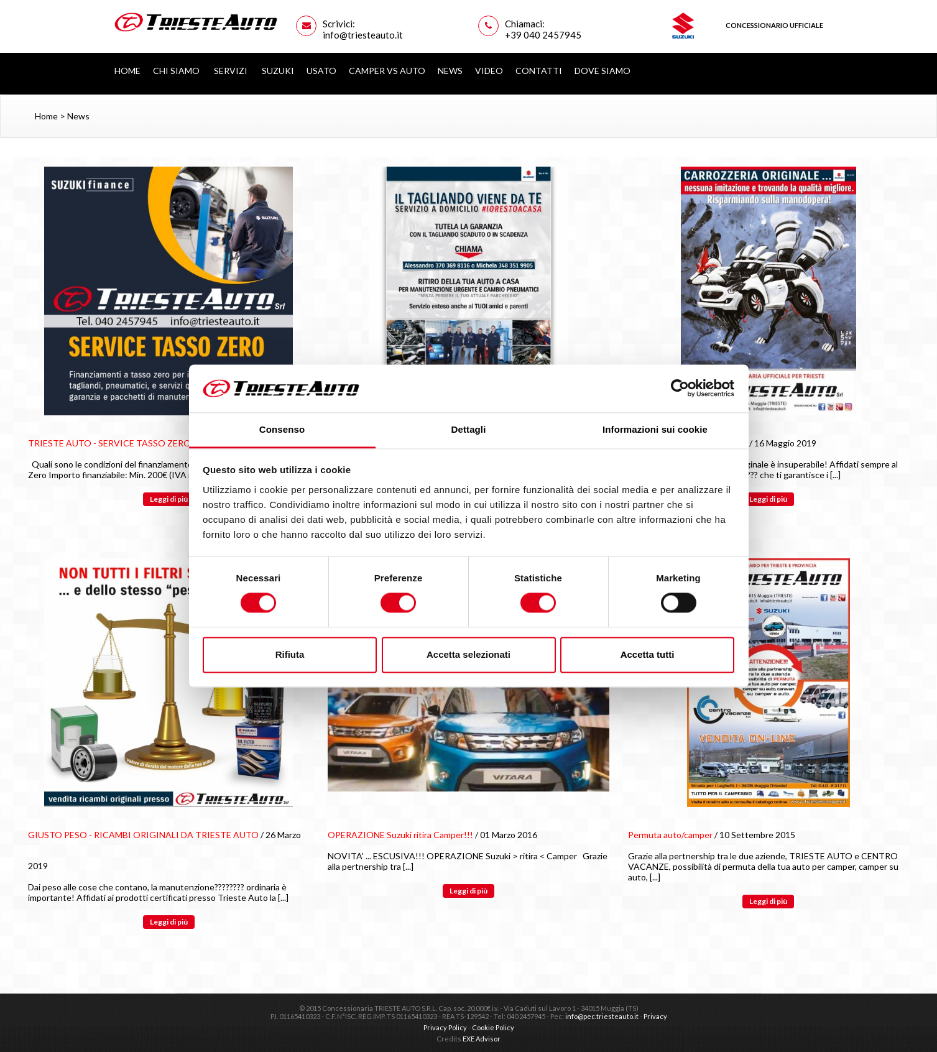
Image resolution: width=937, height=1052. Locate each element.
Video (489, 70)
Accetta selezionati (468, 654)
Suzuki (278, 70)
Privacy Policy (445, 1027)
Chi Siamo (177, 70)
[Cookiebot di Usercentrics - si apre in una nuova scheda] (679, 388)
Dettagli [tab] (468, 429)
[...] (835, 474)
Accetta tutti (648, 654)
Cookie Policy (493, 1027)
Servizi (231, 70)
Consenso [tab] (282, 429)
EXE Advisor (482, 1039)
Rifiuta (290, 654)
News (450, 70)
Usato (321, 70)
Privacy (655, 1016)
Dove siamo (602, 70)
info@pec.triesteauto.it (602, 1016)
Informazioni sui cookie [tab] (655, 429)
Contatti (538, 70)
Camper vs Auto (387, 70)
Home (127, 70)
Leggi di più (169, 499)
